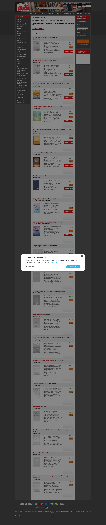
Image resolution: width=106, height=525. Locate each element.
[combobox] (82, 256)
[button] (31, 266)
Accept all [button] (73, 266)
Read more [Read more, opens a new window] (54, 262)
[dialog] (53, 262)
